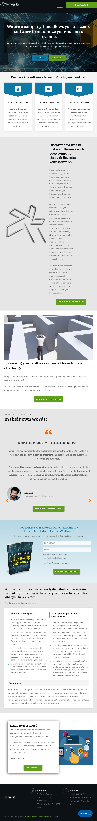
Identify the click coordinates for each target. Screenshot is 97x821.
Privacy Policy (30, 816)
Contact (55, 816)
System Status (43, 816)
